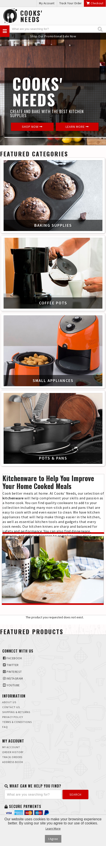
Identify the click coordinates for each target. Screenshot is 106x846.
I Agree (53, 839)
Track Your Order (70, 3)
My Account (46, 3)
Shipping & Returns (16, 712)
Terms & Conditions (17, 722)
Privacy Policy (12, 717)
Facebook (12, 658)
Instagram (13, 678)
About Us (9, 702)
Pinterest (12, 672)
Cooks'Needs (31, 16)
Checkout (94, 3)
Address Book (12, 762)
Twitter (11, 665)
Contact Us (11, 707)
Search (75, 794)
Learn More (77, 127)
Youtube (11, 685)
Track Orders (12, 757)
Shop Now (32, 127)
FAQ (5, 727)
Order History (12, 752)
